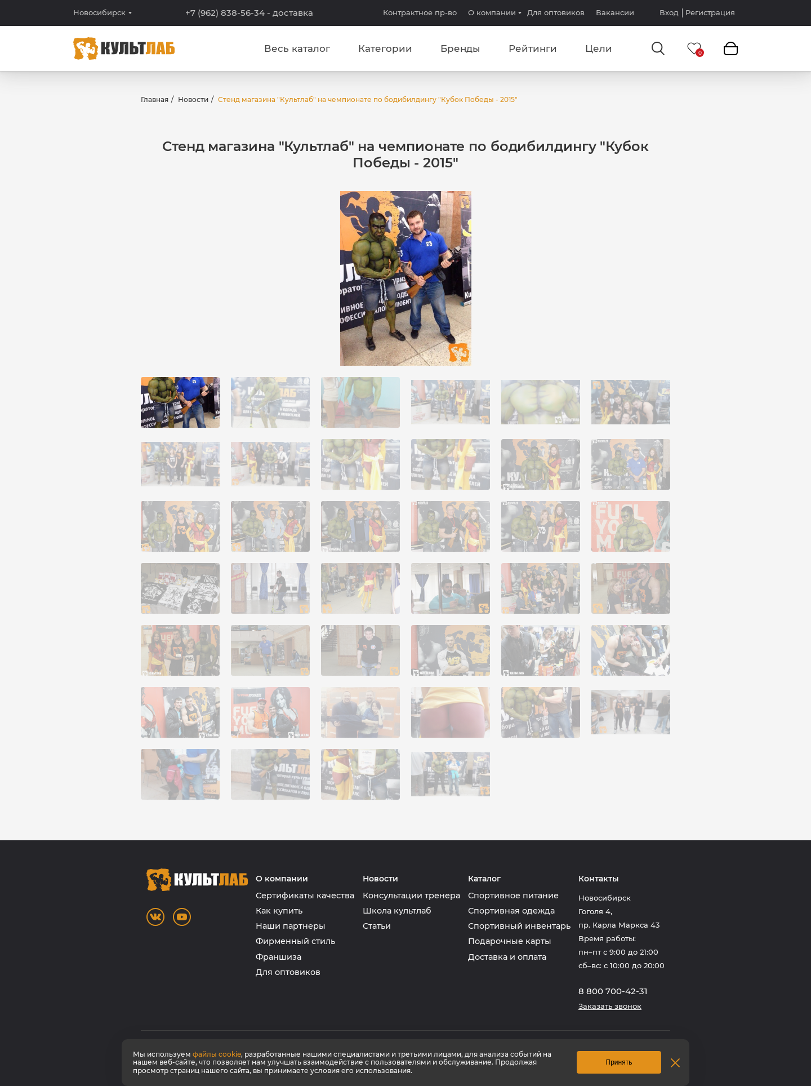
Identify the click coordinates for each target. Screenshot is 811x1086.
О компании (492, 12)
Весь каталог (297, 48)
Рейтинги (533, 48)
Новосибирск (99, 12)
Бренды (460, 48)
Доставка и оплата (507, 957)
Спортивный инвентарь (519, 926)
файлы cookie (217, 1054)
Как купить (279, 911)
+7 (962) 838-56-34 (249, 13)
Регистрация (710, 12)
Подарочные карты (509, 941)
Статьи (377, 926)
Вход (669, 12)
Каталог (484, 879)
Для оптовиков (556, 12)
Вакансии (615, 12)
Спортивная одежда (511, 911)
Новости (193, 99)
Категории (385, 48)
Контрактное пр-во (420, 12)
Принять (619, 1062)
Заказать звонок (609, 1006)
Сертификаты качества (305, 895)
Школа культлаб (397, 911)
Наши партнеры (291, 926)
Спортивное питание (513, 895)
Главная (154, 99)
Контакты (598, 879)
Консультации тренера (411, 895)
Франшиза (278, 957)
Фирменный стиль (295, 941)
